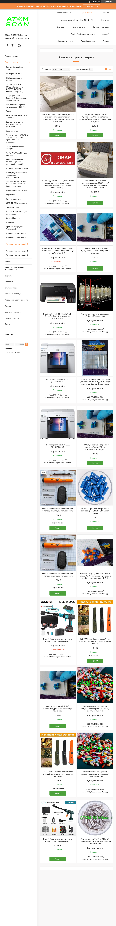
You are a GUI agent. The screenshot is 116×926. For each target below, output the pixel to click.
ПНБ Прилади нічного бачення (14, 79)
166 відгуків (96, 1)
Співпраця (9, 282)
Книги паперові (12, 131)
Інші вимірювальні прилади (16, 190)
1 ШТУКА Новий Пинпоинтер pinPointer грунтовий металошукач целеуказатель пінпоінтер (95, 641)
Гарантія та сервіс (12, 318)
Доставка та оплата (12, 312)
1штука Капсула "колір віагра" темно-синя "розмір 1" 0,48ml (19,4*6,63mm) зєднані (94, 511)
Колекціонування (12, 207)
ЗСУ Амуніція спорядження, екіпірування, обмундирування (16, 175)
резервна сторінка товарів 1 (17, 233)
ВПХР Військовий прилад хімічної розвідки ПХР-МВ (16, 106)
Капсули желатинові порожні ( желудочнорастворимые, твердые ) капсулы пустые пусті (95, 708)
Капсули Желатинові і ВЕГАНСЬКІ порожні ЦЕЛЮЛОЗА (14, 124)
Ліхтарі (8, 111)
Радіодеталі (10, 195)
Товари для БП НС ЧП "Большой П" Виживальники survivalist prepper (16, 98)
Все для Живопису (13, 218)
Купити (57, 135)
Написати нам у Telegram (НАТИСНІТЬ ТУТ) (14, 268)
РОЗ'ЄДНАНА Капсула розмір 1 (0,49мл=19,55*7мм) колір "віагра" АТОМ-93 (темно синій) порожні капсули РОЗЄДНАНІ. (95, 118)
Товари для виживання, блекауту (15, 147)
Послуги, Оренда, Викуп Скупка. (15, 68)
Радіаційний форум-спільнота (16, 300)
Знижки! (8, 306)
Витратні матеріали (13, 199)
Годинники (10, 222)
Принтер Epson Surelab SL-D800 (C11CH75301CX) (58, 380)
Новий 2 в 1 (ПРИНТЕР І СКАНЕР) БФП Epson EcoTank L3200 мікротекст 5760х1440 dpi (57, 316)
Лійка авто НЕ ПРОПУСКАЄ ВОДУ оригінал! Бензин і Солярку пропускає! (16, 184)
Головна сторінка (11, 56)
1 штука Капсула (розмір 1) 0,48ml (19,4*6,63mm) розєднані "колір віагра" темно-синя (95, 250)
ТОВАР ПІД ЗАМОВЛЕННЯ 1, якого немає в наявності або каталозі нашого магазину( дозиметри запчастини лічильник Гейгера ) (58, 184)
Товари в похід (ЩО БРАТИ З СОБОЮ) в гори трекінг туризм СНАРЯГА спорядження (17, 138)
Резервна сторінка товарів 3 (17, 244)
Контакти (8, 276)
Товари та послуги (12, 62)
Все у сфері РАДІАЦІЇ (14, 74)
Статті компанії (11, 288)
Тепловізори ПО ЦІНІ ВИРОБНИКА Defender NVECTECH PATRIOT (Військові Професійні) (14, 88)
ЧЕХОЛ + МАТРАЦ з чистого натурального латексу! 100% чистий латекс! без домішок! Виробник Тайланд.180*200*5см (95, 184)
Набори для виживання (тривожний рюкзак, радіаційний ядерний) (15, 162)
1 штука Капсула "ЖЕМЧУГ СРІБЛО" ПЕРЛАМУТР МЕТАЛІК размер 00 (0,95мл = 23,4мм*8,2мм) (95, 841)
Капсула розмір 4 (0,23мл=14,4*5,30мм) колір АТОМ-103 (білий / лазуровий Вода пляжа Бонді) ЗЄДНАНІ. (58, 250)
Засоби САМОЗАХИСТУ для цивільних (16, 154)
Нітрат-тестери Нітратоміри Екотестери (16, 117)
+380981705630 (91, 6)
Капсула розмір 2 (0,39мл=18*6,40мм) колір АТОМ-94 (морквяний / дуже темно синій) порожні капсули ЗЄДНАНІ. (95, 576)
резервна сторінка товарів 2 (17, 237)
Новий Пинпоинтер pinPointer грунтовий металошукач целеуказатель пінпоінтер (57, 510)
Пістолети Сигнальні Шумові (17, 168)
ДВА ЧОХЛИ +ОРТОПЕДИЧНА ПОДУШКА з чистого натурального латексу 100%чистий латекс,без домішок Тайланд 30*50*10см (58, 118)
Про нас (8, 261)
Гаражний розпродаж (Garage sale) (14, 228)
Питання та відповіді (13, 294)
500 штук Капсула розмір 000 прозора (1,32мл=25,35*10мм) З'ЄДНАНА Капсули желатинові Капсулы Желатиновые (95, 381)
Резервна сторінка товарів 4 (17, 251)
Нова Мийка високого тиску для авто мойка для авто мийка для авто (57, 640)
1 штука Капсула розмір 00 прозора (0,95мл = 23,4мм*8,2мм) (95, 315)
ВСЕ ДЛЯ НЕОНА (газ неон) (16, 203)
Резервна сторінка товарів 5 (17, 255)
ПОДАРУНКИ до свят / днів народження (16, 213)
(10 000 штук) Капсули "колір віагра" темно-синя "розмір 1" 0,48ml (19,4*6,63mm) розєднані (95, 447)
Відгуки (8, 324)
